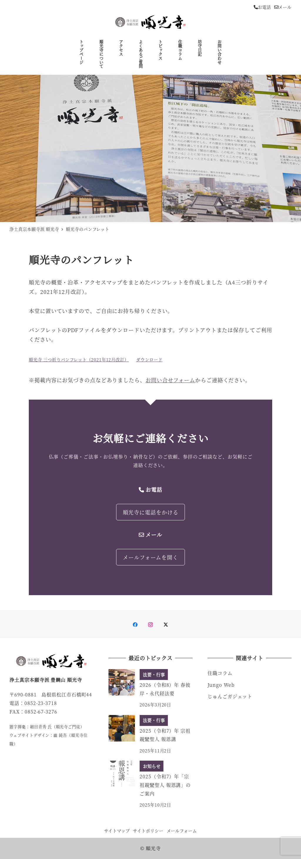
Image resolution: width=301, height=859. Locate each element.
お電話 (262, 7)
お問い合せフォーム (170, 380)
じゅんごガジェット (230, 696)
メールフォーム (182, 830)
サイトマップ (117, 830)
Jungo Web (221, 684)
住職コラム (220, 673)
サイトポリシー (148, 830)
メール (283, 7)
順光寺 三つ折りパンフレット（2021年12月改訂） (79, 359)
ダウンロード (149, 359)
